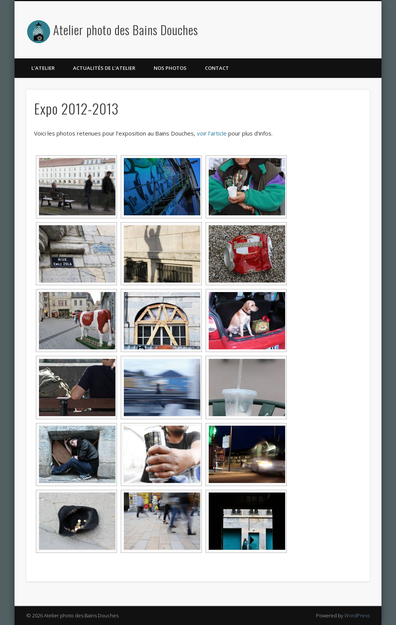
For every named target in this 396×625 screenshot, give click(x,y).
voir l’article (212, 133)
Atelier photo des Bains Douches (125, 30)
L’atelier (43, 68)
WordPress (357, 615)
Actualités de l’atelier (104, 68)
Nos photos (170, 68)
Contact (217, 68)
